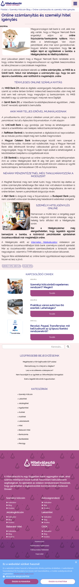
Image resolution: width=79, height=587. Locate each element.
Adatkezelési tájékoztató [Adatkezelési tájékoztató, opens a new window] (24, 574)
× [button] (76, 562)
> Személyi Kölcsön (25, 394)
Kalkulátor (11, 503)
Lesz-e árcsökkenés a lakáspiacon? (39, 370)
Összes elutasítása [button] (58, 581)
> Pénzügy (21, 443)
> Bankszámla (23, 434)
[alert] (39, 573)
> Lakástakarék (23, 421)
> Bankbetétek (23, 439)
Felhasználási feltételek (39, 550)
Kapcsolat (39, 554)
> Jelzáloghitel (23, 403)
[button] (39, 576)
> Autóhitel (22, 417)
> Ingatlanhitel (23, 408)
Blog (9, 505)
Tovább (52, 293)
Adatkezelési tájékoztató (39, 546)
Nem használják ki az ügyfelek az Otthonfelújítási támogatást (39, 375)
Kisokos (10, 508)
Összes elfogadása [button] (21, 581)
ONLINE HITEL (27, 266)
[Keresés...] (33, 346)
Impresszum (39, 541)
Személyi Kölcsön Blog (20, 9)
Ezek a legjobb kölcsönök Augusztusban (39, 379)
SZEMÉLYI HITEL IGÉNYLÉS (11, 266)
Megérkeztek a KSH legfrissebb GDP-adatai (39, 362)
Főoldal (4, 9)
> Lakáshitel (22, 399)
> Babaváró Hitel (24, 430)
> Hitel (20, 426)
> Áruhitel (21, 412)
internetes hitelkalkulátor (44, 242)
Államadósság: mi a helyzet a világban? (39, 366)
